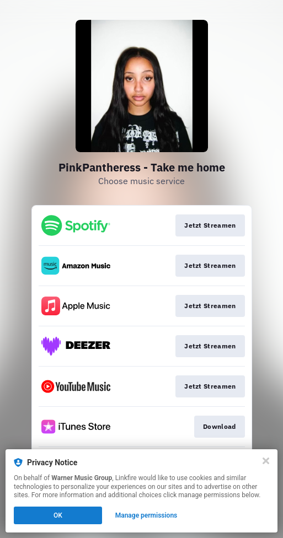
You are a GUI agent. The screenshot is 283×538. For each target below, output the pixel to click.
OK (58, 515)
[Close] (266, 461)
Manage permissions (146, 515)
